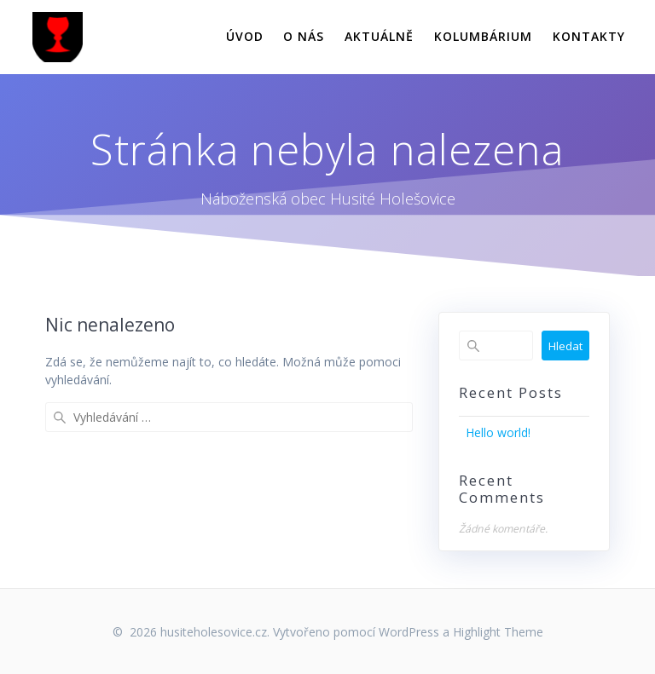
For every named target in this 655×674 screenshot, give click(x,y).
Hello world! (498, 432)
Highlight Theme (498, 632)
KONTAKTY (589, 36)
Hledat (565, 346)
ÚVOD (245, 36)
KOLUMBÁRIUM (483, 36)
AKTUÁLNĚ (379, 36)
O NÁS (303, 36)
